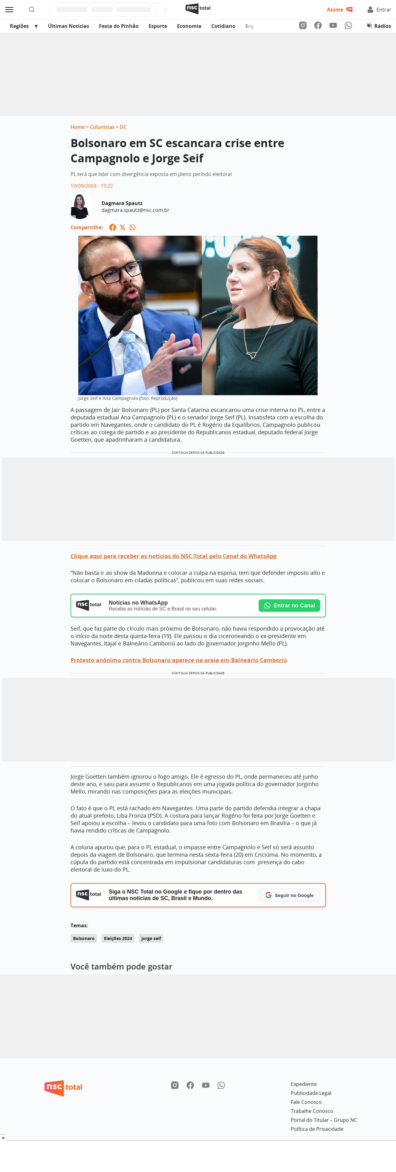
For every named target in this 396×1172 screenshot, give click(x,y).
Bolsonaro (84, 938)
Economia (189, 26)
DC (123, 127)
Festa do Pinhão (119, 26)
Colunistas (102, 127)
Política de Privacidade (317, 1129)
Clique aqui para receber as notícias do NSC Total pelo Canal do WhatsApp (174, 556)
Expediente (304, 1084)
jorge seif (151, 938)
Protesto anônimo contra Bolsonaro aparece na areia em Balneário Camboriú (179, 660)
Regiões (19, 26)
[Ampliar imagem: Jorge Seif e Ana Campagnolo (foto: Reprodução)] (198, 318)
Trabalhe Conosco (312, 1111)
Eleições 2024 (118, 938)
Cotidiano (223, 26)
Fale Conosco (306, 1102)
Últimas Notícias (68, 26)
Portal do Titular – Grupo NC (324, 1120)
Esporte (157, 26)
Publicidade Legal (311, 1093)
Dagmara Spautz (122, 203)
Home (78, 127)
